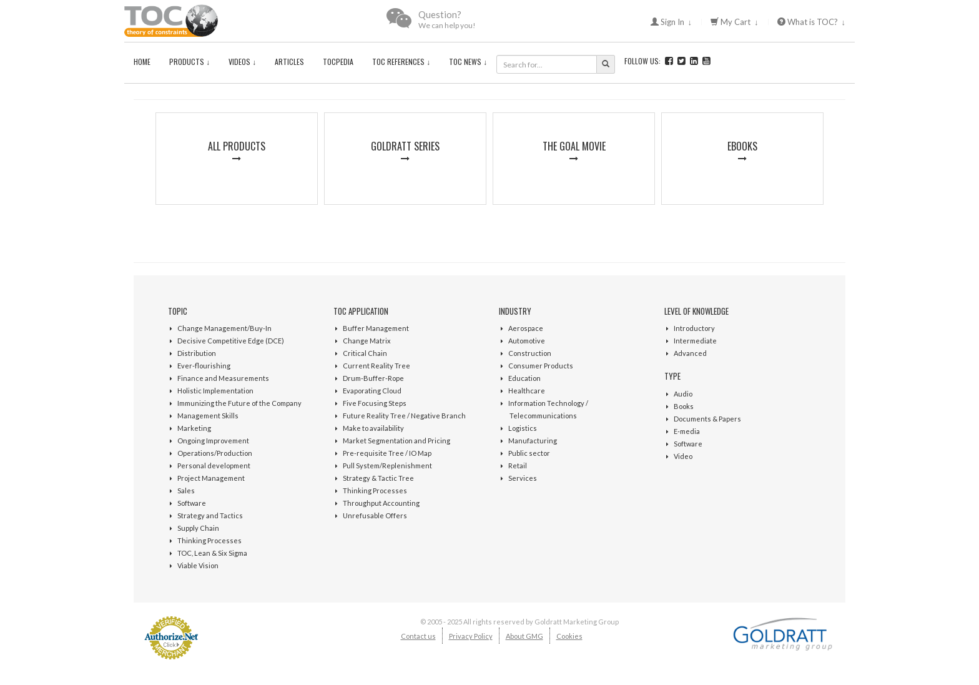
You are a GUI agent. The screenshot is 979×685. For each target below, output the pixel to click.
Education (524, 378)
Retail (517, 465)
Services (522, 478)
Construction (529, 353)
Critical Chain (365, 353)
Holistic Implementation (215, 391)
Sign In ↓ (671, 22)
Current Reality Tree (376, 366)
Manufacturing (532, 440)
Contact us (418, 636)
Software (191, 503)
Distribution (196, 353)
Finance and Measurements (223, 378)
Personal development (213, 465)
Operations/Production (214, 453)
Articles (289, 61)
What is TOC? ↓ (811, 22)
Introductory (694, 328)
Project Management (211, 478)
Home (142, 61)
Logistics (522, 428)
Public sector (529, 453)
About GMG (524, 636)
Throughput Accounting (381, 503)
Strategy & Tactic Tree (378, 478)
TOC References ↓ (401, 61)
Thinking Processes (209, 540)
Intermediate (695, 341)
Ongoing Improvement (213, 440)
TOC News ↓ (468, 61)
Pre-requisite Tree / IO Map (387, 453)
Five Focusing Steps (374, 403)
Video (683, 456)
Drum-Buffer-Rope (373, 378)
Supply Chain (198, 528)
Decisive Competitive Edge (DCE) (230, 341)
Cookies (569, 636)
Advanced (690, 353)
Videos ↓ (242, 61)
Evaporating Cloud (372, 391)
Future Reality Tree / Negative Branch (404, 415)
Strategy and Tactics (210, 515)
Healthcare (526, 391)
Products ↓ (189, 61)
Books (684, 406)
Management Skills (208, 415)
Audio (683, 394)
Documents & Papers (707, 419)
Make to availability (373, 428)
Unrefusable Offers (375, 515)
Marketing (194, 428)
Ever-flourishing (203, 366)
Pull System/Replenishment (387, 465)
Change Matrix (367, 341)
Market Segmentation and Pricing (396, 440)
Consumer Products (540, 366)
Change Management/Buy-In (224, 328)
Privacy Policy (471, 636)
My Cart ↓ (735, 22)
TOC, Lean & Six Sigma (212, 553)
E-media (687, 431)
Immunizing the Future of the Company (239, 403)
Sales (186, 490)
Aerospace (525, 328)
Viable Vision (198, 565)
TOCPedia (338, 61)
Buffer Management (376, 328)
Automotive (526, 341)
